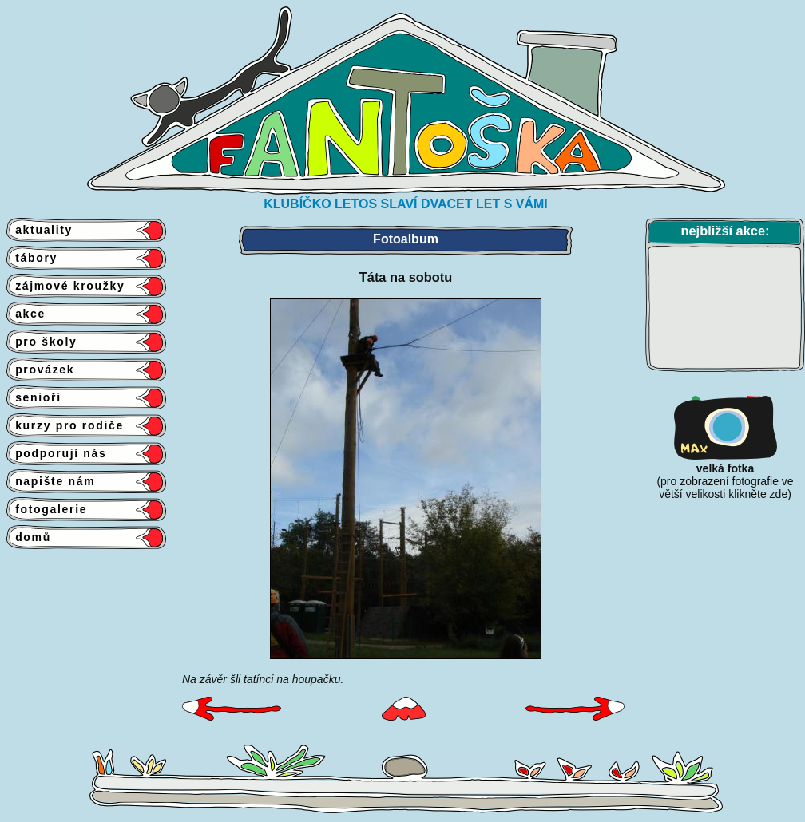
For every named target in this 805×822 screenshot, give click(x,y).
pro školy (41, 341)
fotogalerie (46, 509)
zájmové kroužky (65, 285)
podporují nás (56, 453)
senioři (33, 397)
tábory (32, 257)
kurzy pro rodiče (65, 425)
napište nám (50, 481)
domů (28, 537)
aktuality (39, 229)
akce (26, 313)
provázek (40, 369)
